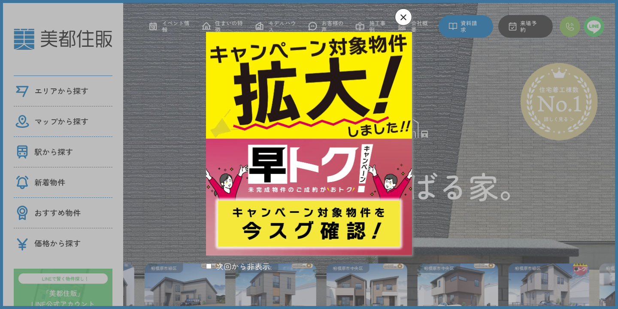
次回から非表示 (243, 266)
